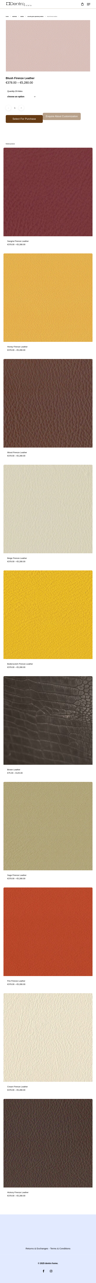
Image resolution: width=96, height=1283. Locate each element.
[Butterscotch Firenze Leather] (48, 614)
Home (7, 16)
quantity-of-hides (15, 91)
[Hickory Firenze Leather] (48, 1143)
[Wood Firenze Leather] (48, 403)
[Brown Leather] (48, 720)
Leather (22, 16)
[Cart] (82, 4)
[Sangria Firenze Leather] (48, 192)
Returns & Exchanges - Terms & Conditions (48, 1248)
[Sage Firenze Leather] (48, 826)
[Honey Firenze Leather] (48, 297)
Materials (14, 16)
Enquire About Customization (62, 116)
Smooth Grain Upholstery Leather (35, 16)
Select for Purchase (24, 119)
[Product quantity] (14, 108)
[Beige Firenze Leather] (48, 509)
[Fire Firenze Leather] (48, 931)
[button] (88, 4)
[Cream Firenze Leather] (48, 1037)
